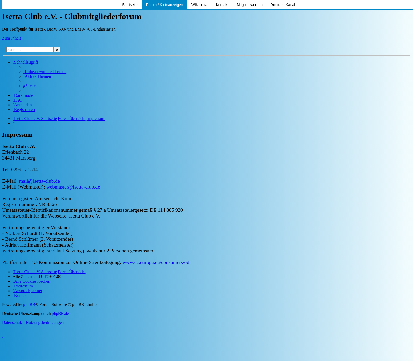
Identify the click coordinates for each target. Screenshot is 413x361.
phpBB (29, 304)
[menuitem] (44, 71)
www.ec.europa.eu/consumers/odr (156, 262)
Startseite (130, 5)
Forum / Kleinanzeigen (164, 5)
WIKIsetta (199, 5)
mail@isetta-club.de (39, 181)
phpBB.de (60, 313)
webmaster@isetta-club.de (73, 187)
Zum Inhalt (11, 38)
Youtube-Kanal (283, 5)
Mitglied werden (250, 5)
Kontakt (222, 5)
